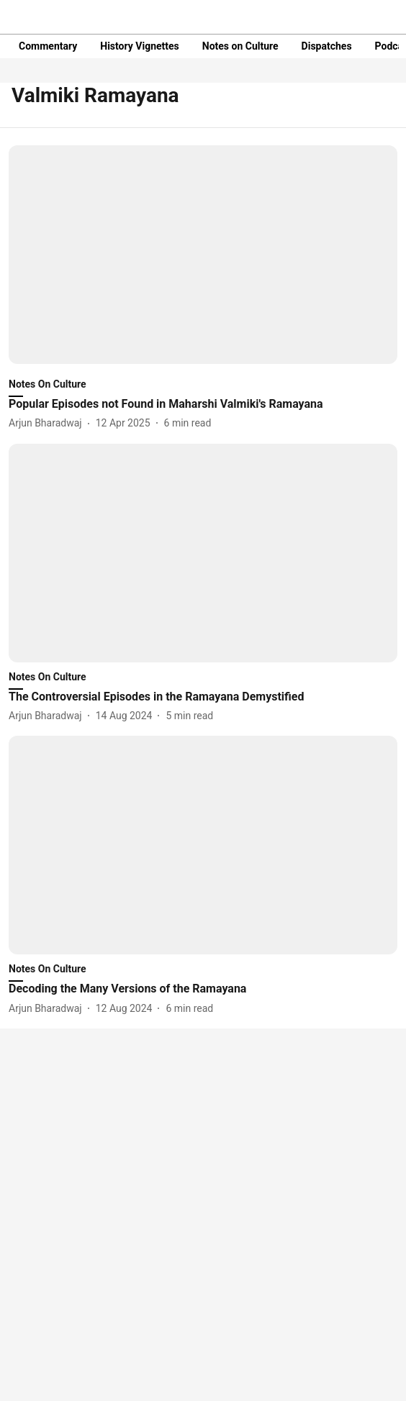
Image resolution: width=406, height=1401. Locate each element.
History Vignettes (139, 46)
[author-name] (48, 423)
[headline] (203, 404)
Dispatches (327, 46)
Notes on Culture (240, 46)
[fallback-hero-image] (203, 254)
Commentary (48, 46)
